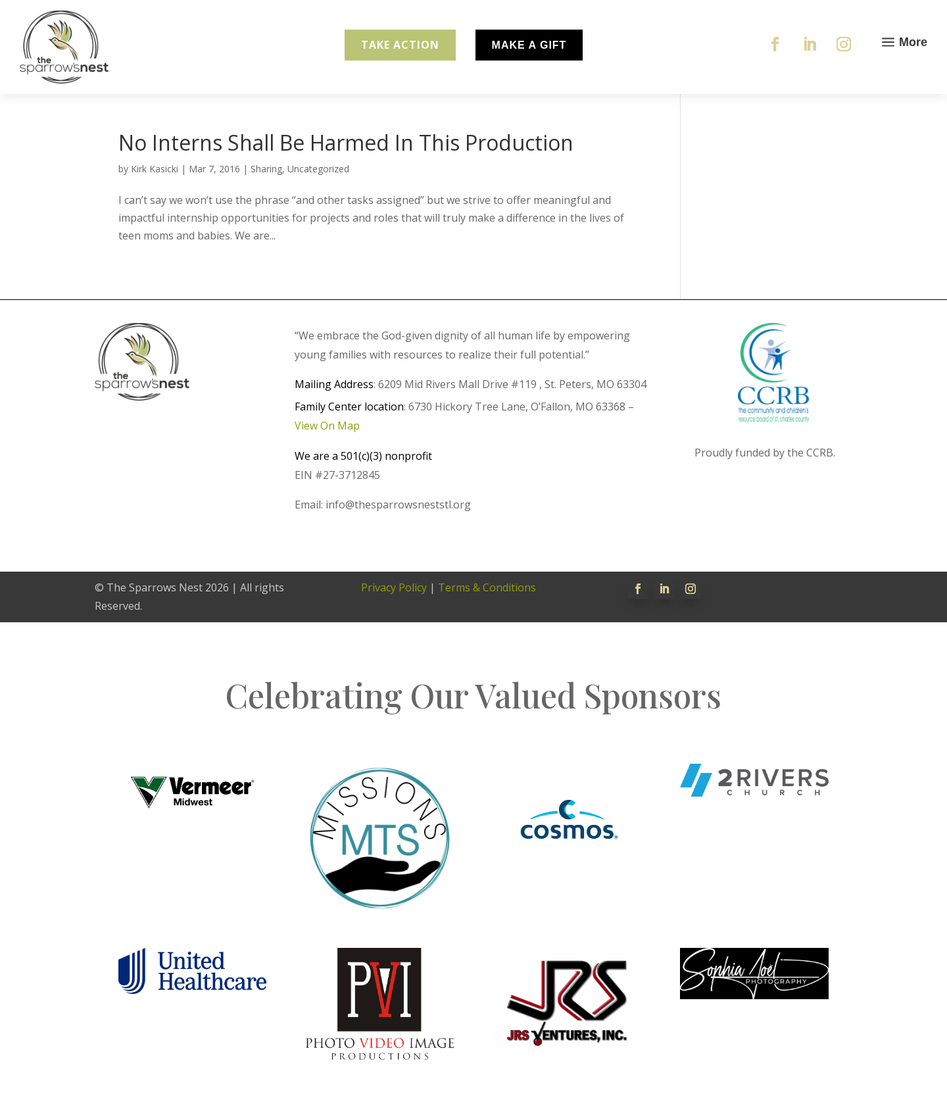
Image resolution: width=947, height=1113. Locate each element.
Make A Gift (529, 45)
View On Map (327, 425)
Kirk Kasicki (154, 168)
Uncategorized (318, 168)
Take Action (400, 44)
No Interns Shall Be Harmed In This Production (345, 142)
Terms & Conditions (487, 587)
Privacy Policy (394, 587)
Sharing (266, 168)
